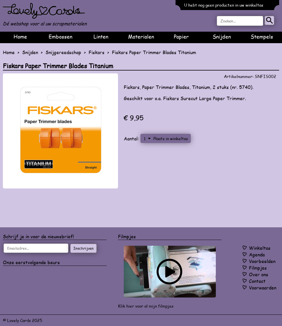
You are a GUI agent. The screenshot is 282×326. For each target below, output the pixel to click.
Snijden (222, 36)
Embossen (60, 36)
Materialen (141, 36)
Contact (257, 281)
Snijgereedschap (63, 52)
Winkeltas (259, 248)
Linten (101, 36)
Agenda (257, 254)
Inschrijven (83, 248)
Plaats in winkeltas (170, 138)
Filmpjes (258, 267)
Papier (181, 36)
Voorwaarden (262, 287)
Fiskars (96, 52)
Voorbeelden (262, 261)
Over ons (258, 274)
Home (20, 36)
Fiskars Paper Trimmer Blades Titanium (154, 52)
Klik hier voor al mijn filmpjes (146, 306)
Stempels (262, 36)
